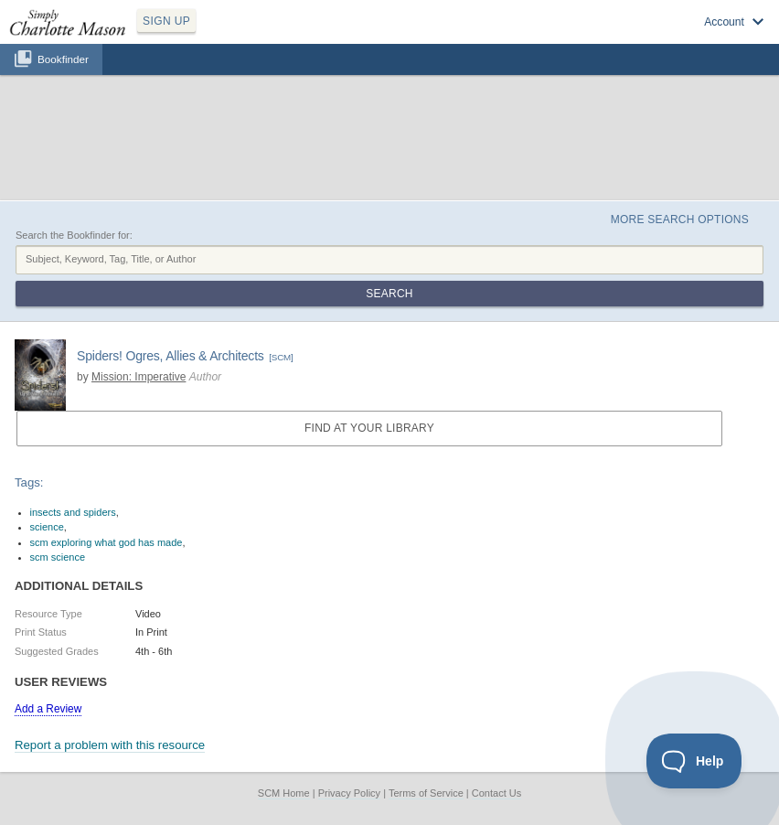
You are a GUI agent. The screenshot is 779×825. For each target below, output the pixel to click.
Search (389, 293)
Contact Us (496, 793)
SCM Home (284, 793)
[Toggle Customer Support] (694, 761)
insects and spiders (73, 512)
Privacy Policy (349, 793)
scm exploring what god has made (106, 542)
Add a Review (48, 708)
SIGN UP (166, 21)
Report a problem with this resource (110, 745)
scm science (58, 557)
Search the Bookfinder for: (74, 235)
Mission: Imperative (138, 376)
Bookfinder (63, 59)
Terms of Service (426, 793)
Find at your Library (369, 428)
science (47, 526)
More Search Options (680, 219)
